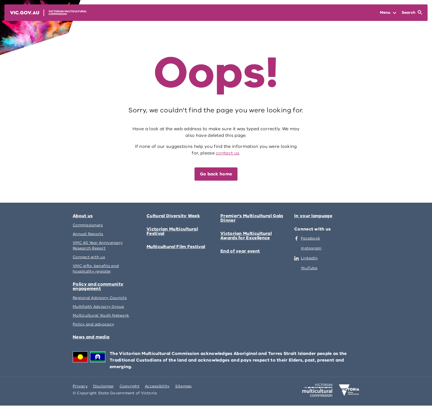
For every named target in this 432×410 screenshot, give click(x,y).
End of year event (240, 251)
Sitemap (183, 386)
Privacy (80, 386)
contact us (227, 153)
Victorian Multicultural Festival (172, 231)
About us (83, 216)
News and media (91, 337)
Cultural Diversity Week (173, 216)
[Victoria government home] (349, 390)
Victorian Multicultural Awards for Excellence (246, 235)
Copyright (129, 386)
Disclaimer (103, 386)
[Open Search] (412, 12)
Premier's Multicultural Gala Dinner (251, 218)
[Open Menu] (388, 12)
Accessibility (157, 386)
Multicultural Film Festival (176, 247)
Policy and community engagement (98, 286)
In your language (313, 216)
